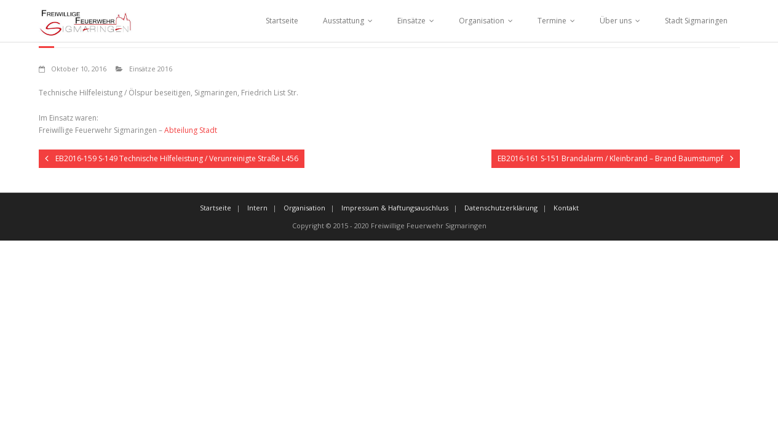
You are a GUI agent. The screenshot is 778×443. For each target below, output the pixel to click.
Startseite (282, 20)
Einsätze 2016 (150, 68)
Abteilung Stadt (190, 130)
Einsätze (411, 20)
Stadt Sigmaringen (696, 20)
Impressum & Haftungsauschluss (394, 207)
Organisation (481, 20)
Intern (257, 207)
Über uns (616, 20)
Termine (552, 20)
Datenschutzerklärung (501, 207)
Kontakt (566, 207)
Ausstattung (343, 20)
